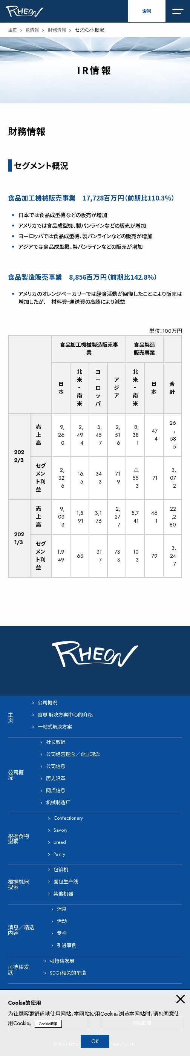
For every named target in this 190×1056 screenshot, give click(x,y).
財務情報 (57, 30)
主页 (12, 30)
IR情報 (32, 30)
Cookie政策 (48, 1024)
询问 (146, 11)
